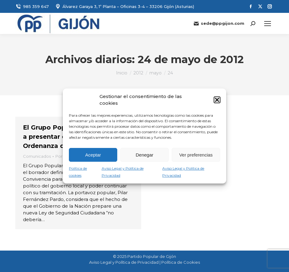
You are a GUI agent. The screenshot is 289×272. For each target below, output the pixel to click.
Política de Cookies (180, 262)
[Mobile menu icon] (267, 23)
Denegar (144, 154)
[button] (217, 100)
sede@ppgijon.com (218, 23)
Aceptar (93, 154)
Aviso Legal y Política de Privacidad (124, 262)
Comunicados (37, 156)
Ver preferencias (195, 154)
